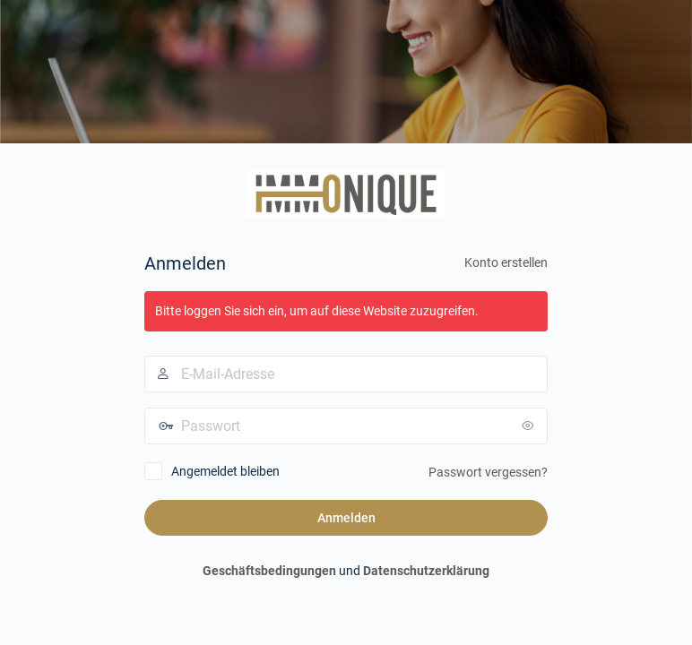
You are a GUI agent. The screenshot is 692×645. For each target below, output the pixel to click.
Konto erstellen (506, 262)
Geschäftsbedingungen (269, 570)
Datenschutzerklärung (426, 570)
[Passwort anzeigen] (530, 425)
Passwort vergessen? (488, 472)
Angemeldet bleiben (225, 471)
